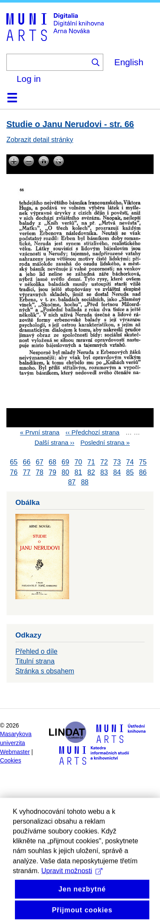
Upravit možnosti (71, 885)
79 (52, 472)
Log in (29, 79)
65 (13, 462)
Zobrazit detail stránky (39, 139)
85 (130, 472)
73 (117, 462)
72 (104, 462)
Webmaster (15, 752)
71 (91, 462)
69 (65, 462)
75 (143, 462)
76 (13, 472)
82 (91, 472)
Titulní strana (35, 661)
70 (78, 462)
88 (85, 482)
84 (117, 472)
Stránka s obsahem (44, 671)
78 (40, 472)
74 (130, 462)
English (128, 62)
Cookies (10, 760)
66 (27, 462)
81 (78, 472)
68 (52, 462)
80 (65, 472)
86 (143, 472)
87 (72, 482)
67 (40, 462)
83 (104, 472)
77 (27, 472)
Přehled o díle (36, 651)
